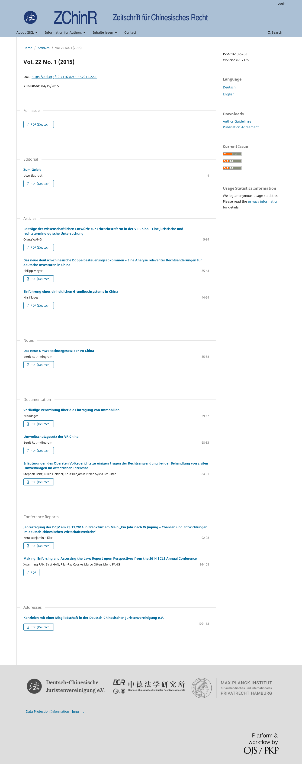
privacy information (263, 201)
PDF (33, 572)
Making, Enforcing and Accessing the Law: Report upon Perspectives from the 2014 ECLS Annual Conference (110, 558)
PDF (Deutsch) (40, 124)
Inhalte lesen (103, 32)
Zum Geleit (32, 169)
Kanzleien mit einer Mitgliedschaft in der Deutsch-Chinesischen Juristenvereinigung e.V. (93, 617)
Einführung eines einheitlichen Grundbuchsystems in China (70, 291)
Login (282, 3)
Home (27, 48)
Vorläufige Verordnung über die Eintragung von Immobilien (71, 410)
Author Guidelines (237, 121)
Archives (43, 48)
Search (275, 32)
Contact (130, 32)
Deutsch (229, 87)
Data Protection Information (47, 711)
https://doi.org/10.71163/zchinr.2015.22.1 (64, 77)
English (229, 94)
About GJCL (25, 32)
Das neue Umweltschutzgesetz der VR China (58, 350)
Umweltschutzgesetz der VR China (50, 436)
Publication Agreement (241, 127)
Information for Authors (64, 32)
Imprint (78, 711)
